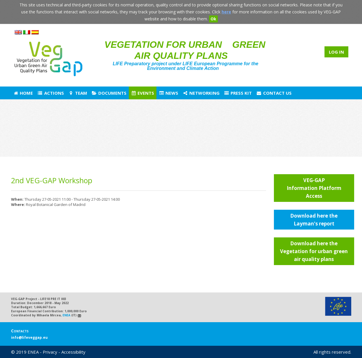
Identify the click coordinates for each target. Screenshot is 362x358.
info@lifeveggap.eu (29, 337)
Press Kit (238, 93)
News (168, 93)
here (226, 12)
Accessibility (73, 352)
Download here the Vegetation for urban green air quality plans (314, 251)
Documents (109, 93)
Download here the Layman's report (314, 219)
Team (77, 93)
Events (142, 93)
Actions (50, 93)
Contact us (273, 93)
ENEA (66, 315)
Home (23, 93)
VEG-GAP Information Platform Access (314, 188)
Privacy (50, 352)
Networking (201, 93)
